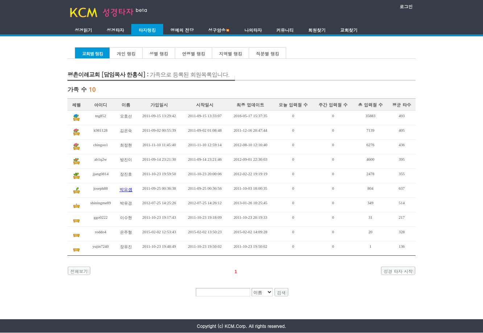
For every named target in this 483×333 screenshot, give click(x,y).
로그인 (406, 6)
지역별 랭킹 (230, 53)
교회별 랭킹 (92, 53)
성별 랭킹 (158, 53)
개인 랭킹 (126, 53)
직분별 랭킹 (267, 53)
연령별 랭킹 (193, 53)
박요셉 (125, 189)
